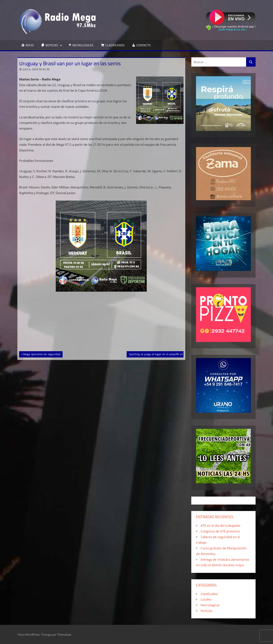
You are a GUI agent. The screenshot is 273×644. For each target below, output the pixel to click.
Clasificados (209, 594)
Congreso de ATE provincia (220, 531)
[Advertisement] (101, 323)
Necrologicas (210, 605)
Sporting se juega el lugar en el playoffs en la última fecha (166, 354)
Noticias (206, 611)
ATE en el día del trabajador (221, 525)
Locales (206, 599)
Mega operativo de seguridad (41, 354)
